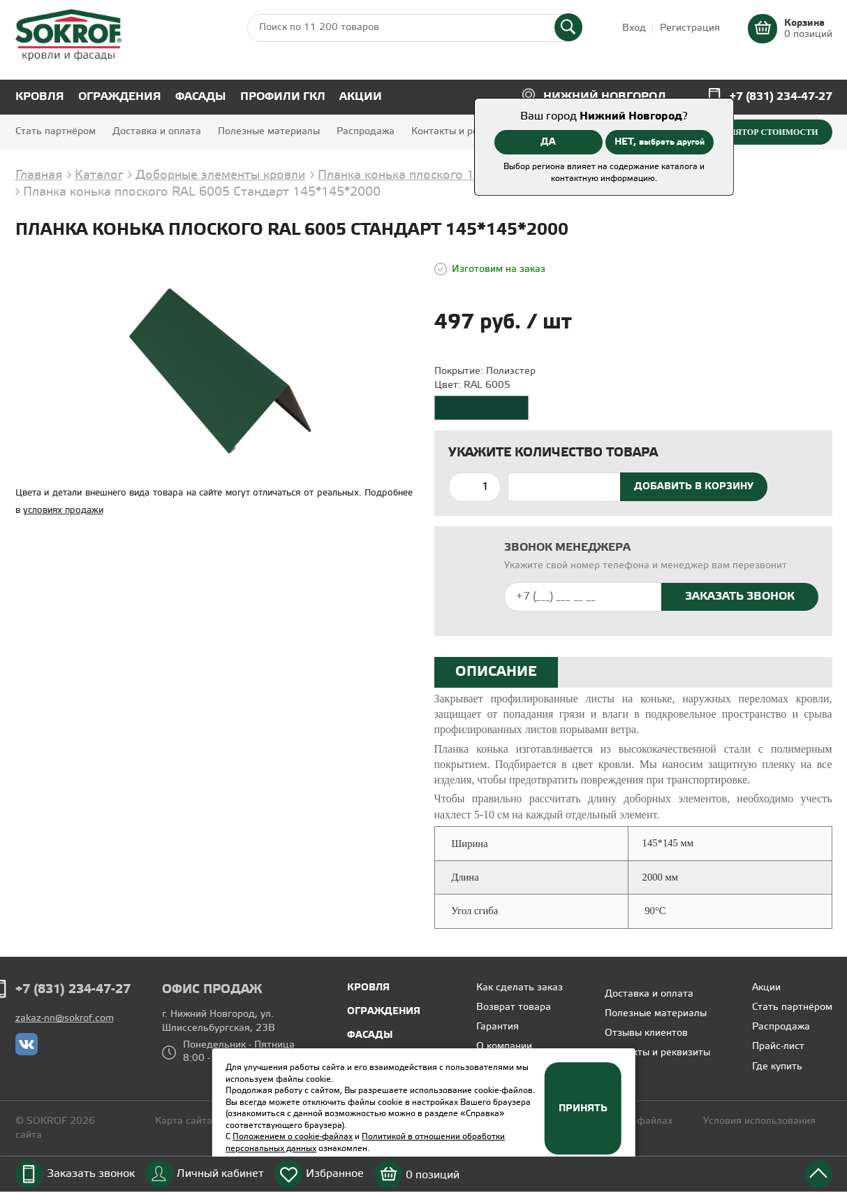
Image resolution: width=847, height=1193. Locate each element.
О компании (504, 1047)
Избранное (335, 1173)
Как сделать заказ (519, 988)
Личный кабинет (220, 1173)
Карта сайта (183, 1121)
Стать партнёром (55, 132)
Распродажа (366, 132)
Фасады (200, 96)
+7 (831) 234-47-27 (781, 96)
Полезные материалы (269, 132)
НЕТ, (659, 142)
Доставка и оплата (156, 132)
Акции (360, 96)
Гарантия (497, 1027)
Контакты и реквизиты (464, 132)
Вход (634, 28)
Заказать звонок (91, 1173)
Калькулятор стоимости (756, 132)
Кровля (39, 96)
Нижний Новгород (604, 96)
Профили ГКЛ (282, 96)
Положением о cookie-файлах (293, 1136)
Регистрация (690, 28)
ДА (548, 142)
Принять (583, 1108)
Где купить (777, 1067)
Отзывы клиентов (646, 1033)
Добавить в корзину (693, 486)
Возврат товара (513, 1007)
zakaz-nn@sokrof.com (64, 1019)
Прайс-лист (778, 1047)
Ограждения (119, 96)
